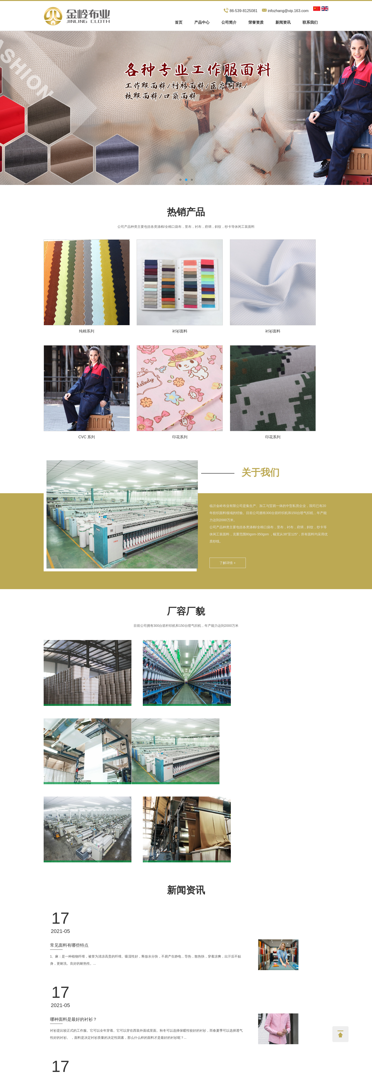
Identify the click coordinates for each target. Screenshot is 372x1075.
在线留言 (247, 984)
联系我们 (310, 22)
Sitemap (158, 1070)
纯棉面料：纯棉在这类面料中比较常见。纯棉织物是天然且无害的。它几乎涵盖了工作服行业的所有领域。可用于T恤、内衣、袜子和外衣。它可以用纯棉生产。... (176, 936)
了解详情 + (226, 562)
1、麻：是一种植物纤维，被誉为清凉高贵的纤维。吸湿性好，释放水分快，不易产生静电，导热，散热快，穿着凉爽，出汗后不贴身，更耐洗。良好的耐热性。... (176, 848)
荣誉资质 (256, 22)
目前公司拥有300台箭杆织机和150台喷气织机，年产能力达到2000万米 (186, 624)
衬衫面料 (178, 330)
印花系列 (178, 436)
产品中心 (201, 22)
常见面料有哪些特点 (100, 834)
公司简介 (229, 22)
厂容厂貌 (186, 610)
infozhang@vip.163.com (288, 11)
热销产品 (186, 212)
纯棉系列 (86, 330)
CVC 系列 (86, 436)
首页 (178, 22)
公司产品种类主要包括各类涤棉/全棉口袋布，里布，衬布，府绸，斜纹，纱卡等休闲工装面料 (186, 226)
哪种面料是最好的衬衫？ (104, 877)
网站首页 (50, 995)
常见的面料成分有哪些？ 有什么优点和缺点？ (124, 921)
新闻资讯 (283, 22)
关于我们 (259, 471)
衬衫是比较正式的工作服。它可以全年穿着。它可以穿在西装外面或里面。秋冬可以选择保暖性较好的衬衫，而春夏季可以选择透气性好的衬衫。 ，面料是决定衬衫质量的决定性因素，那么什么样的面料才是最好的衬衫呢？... (177, 892)
